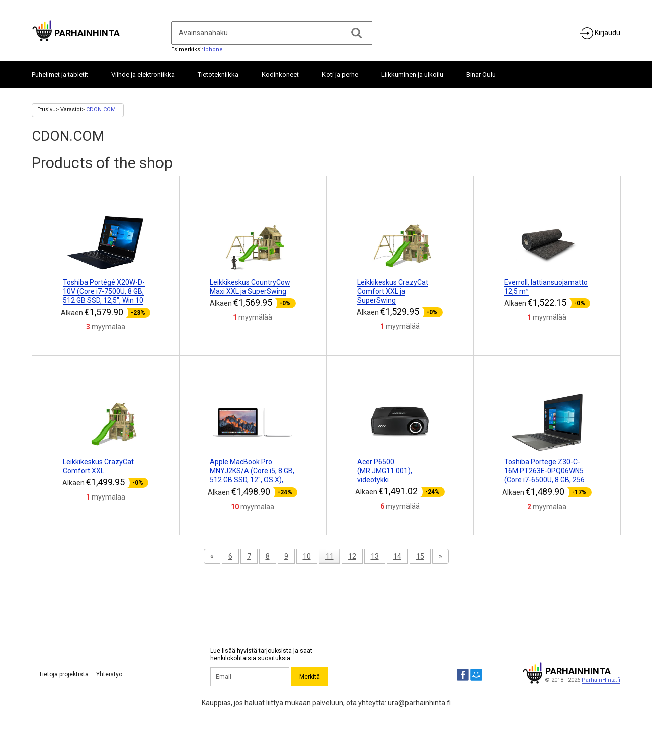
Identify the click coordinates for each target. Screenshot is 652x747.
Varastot (71, 109)
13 (375, 556)
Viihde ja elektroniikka (143, 74)
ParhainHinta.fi (601, 680)
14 (397, 556)
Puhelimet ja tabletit (60, 74)
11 (329, 556)
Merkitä (309, 676)
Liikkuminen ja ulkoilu (412, 74)
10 (307, 556)
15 (420, 556)
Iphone (213, 49)
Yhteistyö (109, 674)
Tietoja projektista (64, 674)
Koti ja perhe (340, 74)
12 (352, 556)
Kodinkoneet (280, 74)
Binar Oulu (481, 74)
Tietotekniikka (218, 74)
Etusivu (46, 109)
